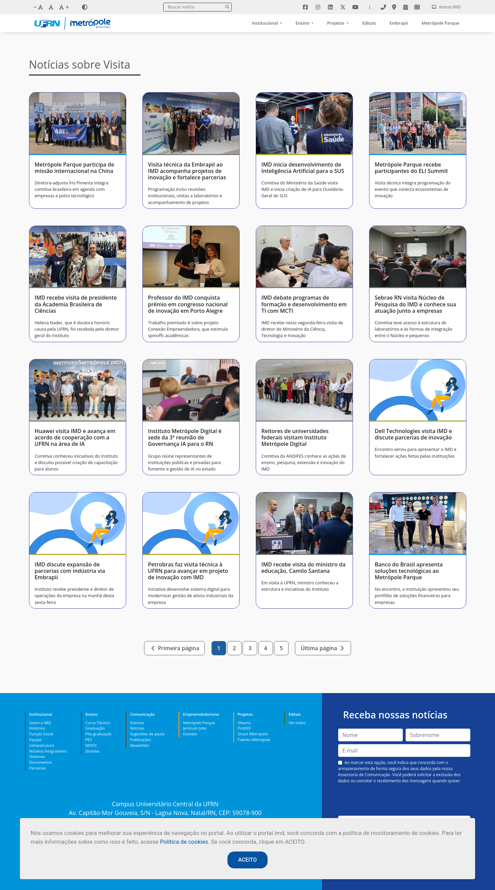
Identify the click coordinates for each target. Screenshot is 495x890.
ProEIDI (244, 728)
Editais (369, 23)
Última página (323, 648)
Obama (244, 722)
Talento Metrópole (254, 739)
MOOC (91, 745)
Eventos (137, 722)
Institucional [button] (265, 23)
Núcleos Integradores (48, 751)
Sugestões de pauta (147, 733)
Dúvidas (92, 751)
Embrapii (398, 23)
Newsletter (139, 745)
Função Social (41, 733)
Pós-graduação (98, 733)
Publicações (140, 739)
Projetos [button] (336, 23)
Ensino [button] (303, 23)
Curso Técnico (97, 722)
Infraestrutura (41, 745)
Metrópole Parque (441, 23)
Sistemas (37, 756)
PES (88, 739)
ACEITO (247, 860)
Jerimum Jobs (195, 728)
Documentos (40, 762)
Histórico (37, 728)
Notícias (137, 728)
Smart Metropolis (253, 733)
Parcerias (37, 767)
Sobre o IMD (40, 722)
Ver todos (296, 722)
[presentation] (404, 800)
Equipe (35, 739)
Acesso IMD (446, 7)
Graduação (95, 728)
